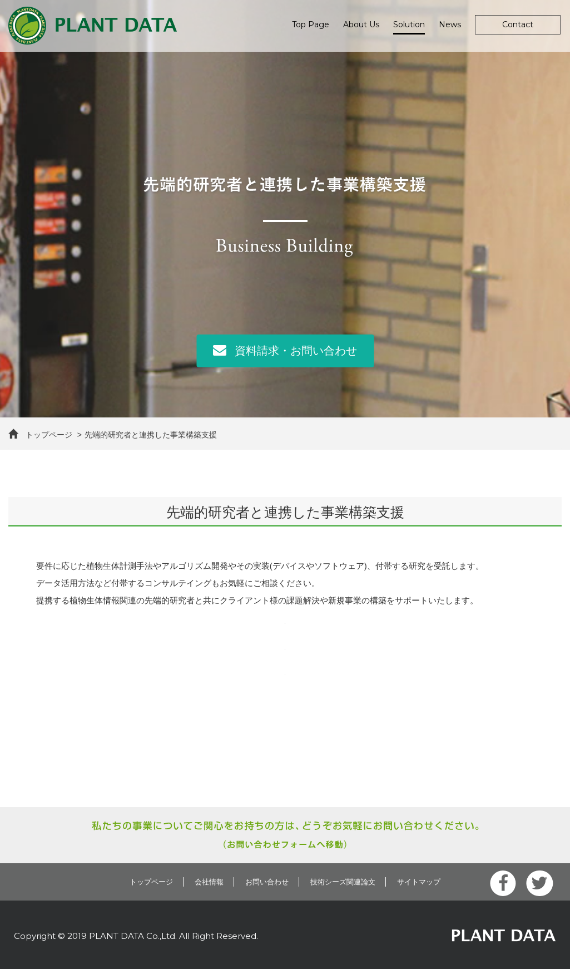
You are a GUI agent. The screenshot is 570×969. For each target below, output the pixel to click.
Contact (517, 24)
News (450, 24)
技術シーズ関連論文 (342, 882)
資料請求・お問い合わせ (285, 350)
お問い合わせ (267, 882)
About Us (361, 24)
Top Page (310, 24)
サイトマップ (418, 882)
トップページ (40, 434)
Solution (409, 24)
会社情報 (209, 882)
